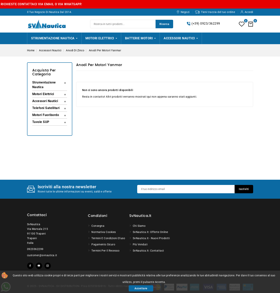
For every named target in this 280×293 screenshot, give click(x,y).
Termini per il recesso (105, 250)
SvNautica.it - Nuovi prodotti (151, 238)
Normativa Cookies (103, 232)
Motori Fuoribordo (45, 115)
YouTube (39, 266)
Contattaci (37, 215)
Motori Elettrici (43, 94)
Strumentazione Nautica (44, 85)
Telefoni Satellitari (46, 108)
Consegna (97, 225)
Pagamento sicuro (103, 244)
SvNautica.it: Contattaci (148, 250)
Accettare (140, 288)
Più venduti (140, 244)
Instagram (47, 266)
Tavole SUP (40, 122)
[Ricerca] (131, 24)
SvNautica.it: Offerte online (150, 232)
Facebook (30, 266)
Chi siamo (139, 225)
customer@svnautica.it (42, 255)
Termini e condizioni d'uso (108, 238)
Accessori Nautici (45, 101)
